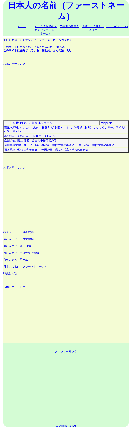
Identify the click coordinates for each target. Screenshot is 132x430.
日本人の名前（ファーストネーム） (25, 266)
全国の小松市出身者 (44, 140)
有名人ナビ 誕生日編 (17, 246)
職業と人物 (10, 273)
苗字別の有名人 (69, 26)
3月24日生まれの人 (16, 135)
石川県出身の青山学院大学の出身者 (52, 145)
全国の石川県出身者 (16, 140)
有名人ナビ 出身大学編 (18, 239)
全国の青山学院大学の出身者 (96, 145)
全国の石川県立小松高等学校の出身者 (64, 149)
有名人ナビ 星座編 (15, 259)
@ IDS (72, 425)
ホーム (22, 26)
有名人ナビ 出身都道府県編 (21, 252)
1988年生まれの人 (43, 135)
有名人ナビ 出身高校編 (18, 232)
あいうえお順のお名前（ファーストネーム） (46, 30)
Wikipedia (106, 123)
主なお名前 (10, 40)
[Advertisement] (66, 90)
